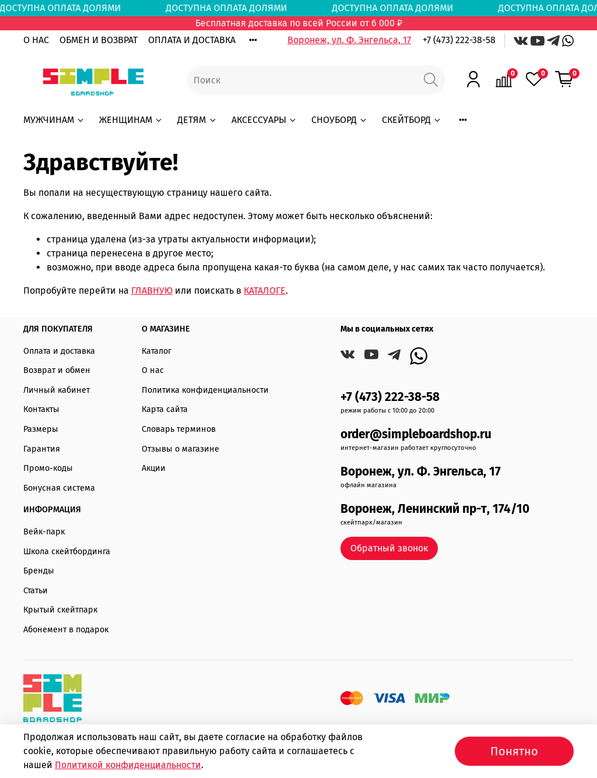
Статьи (35, 591)
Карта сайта (165, 409)
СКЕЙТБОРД (412, 119)
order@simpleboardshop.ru (415, 434)
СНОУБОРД (339, 119)
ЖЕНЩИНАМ (131, 119)
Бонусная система (59, 488)
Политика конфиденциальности (205, 390)
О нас (153, 370)
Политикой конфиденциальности (128, 764)
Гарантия (41, 449)
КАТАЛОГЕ (265, 290)
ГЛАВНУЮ (152, 290)
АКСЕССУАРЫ (264, 119)
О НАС (36, 39)
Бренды (38, 571)
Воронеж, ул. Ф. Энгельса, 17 (349, 39)
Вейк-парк (44, 532)
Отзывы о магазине (180, 449)
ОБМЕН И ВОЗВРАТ (98, 39)
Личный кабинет (56, 390)
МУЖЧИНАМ (54, 119)
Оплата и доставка (59, 351)
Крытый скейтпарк (60, 610)
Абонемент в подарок (65, 630)
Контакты (41, 409)
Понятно (514, 751)
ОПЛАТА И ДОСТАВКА (192, 39)
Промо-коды (48, 468)
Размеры (40, 429)
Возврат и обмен (56, 370)
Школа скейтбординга (66, 552)
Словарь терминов (179, 429)
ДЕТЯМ (197, 119)
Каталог (156, 351)
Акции (154, 468)
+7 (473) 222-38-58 (459, 39)
